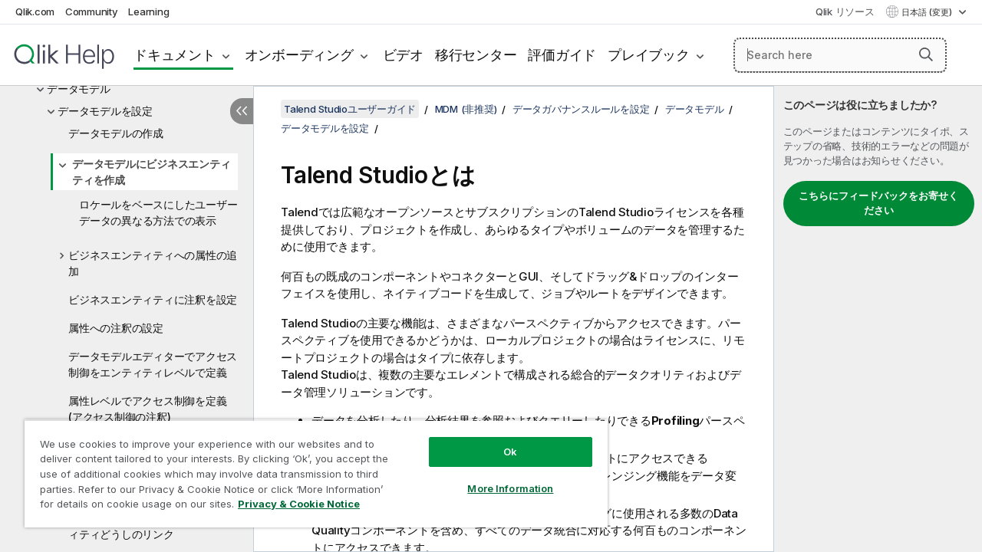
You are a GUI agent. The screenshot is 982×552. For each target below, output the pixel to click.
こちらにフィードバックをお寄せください (878, 203)
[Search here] (840, 55)
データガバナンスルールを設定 (581, 109)
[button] (926, 54)
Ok (499, 440)
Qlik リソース (845, 11)
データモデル (78, 88)
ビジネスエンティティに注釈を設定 (152, 299)
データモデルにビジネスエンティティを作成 (151, 171)
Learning (148, 11)
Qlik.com (34, 11)
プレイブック (649, 55)
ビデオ (403, 55)
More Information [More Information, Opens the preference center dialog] (499, 477)
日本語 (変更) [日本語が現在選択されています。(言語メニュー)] (927, 12)
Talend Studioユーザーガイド (350, 109)
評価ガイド (562, 55)
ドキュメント (174, 55)
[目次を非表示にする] (241, 111)
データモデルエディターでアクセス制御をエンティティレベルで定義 (152, 364)
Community (91, 11)
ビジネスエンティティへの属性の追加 (152, 263)
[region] (309, 467)
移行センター (476, 55)
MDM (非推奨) (466, 109)
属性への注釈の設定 (115, 327)
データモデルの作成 (115, 133)
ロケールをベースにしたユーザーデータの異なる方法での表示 (158, 212)
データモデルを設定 (105, 110)
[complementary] (878, 319)
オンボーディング (299, 55)
